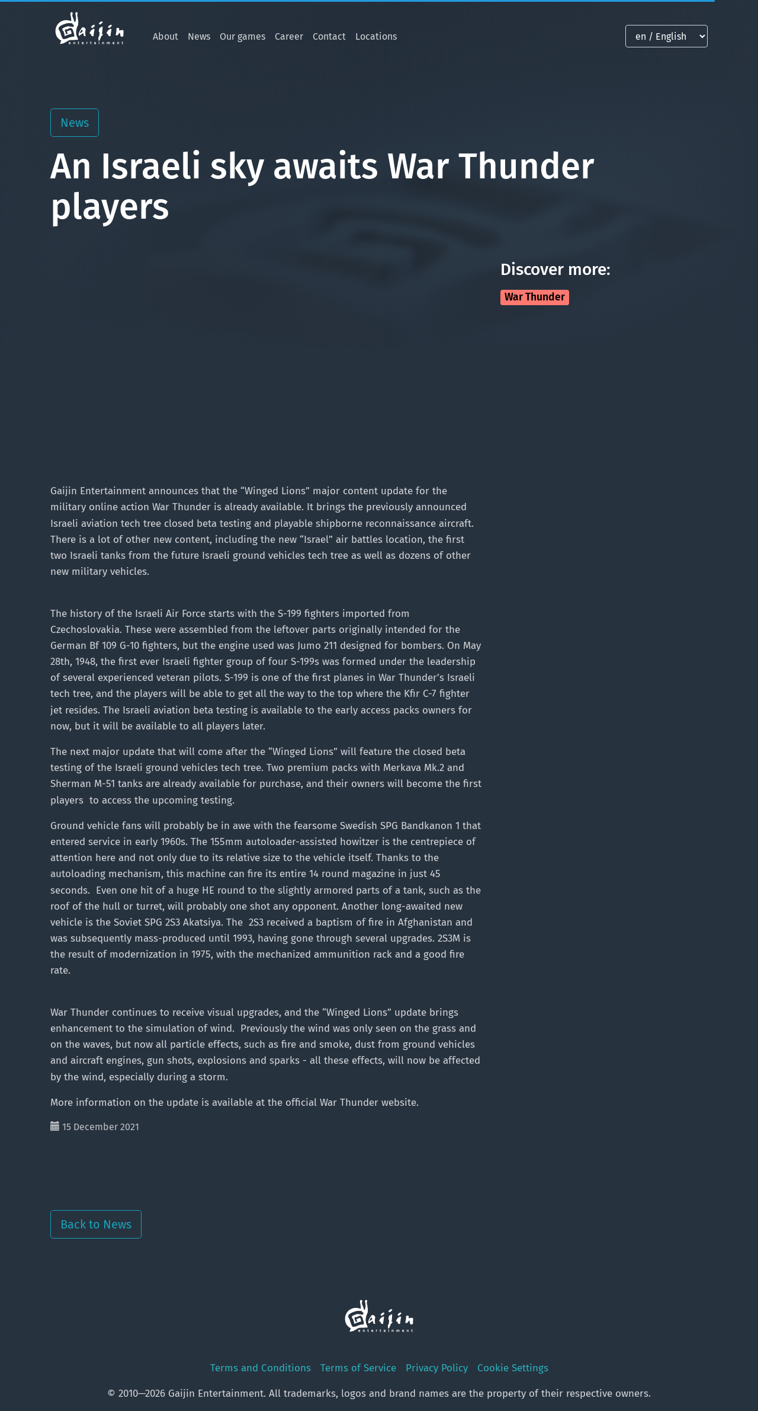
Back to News (95, 1224)
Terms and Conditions (260, 1368)
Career (289, 36)
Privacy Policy (437, 1368)
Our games (242, 36)
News (199, 36)
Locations (376, 36)
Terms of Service (358, 1368)
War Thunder (535, 297)
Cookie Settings (512, 1368)
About (165, 36)
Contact (329, 36)
